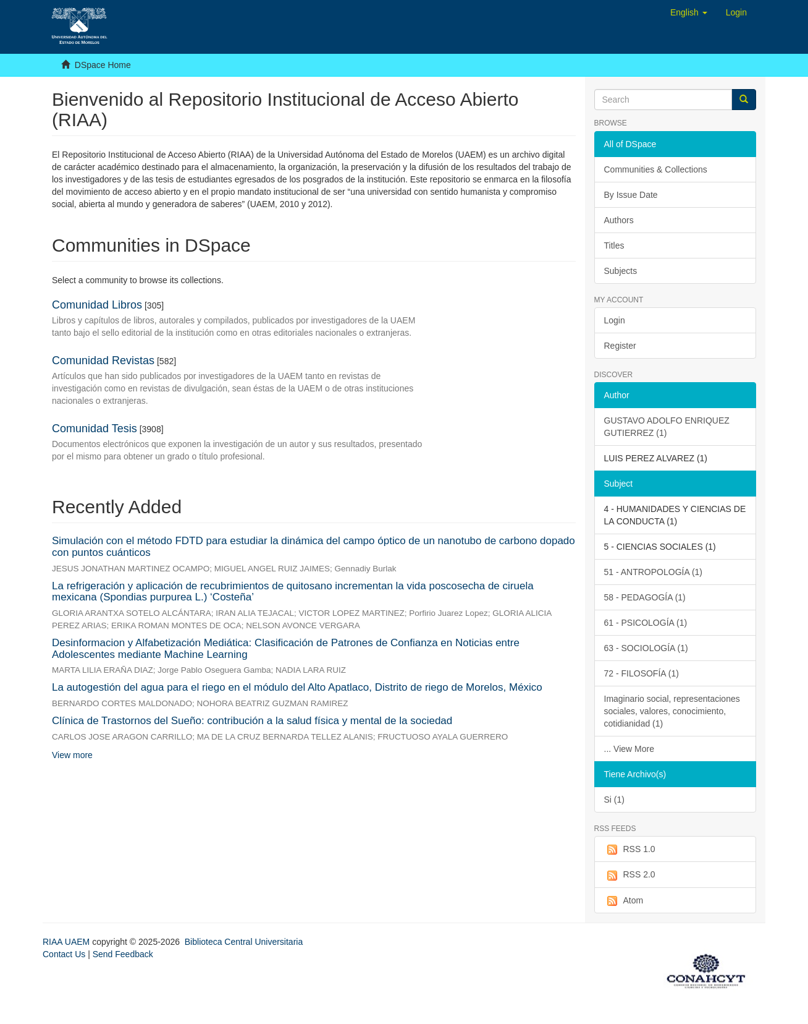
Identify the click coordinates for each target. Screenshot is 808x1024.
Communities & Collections (655, 169)
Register (620, 346)
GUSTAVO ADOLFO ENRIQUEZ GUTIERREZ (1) (667, 427)
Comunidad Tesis (94, 428)
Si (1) (614, 799)
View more (72, 755)
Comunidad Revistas (103, 360)
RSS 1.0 (629, 849)
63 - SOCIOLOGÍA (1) (646, 648)
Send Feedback (123, 954)
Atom (624, 901)
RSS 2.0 (629, 875)
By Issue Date (631, 195)
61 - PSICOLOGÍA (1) (646, 623)
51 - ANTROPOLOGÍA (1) (653, 572)
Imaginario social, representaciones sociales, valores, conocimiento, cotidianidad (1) (672, 711)
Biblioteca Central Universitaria (244, 942)
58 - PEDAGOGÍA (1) (645, 597)
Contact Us (64, 954)
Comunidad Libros (97, 305)
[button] (689, 12)
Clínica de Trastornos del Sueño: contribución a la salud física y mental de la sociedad (252, 721)
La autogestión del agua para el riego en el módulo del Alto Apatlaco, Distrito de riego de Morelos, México (297, 687)
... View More (629, 749)
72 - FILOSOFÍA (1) (641, 673)
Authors (619, 220)
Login (614, 320)
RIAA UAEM (67, 942)
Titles (614, 245)
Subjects (621, 271)
